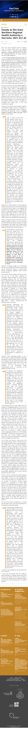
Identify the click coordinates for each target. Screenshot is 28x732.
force (14, 725)
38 (22, 335)
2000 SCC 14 (5, 427)
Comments (6, 27)
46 (22, 243)
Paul (11, 677)
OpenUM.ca (19, 725)
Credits (17, 685)
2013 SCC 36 (18, 242)
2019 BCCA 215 (16, 334)
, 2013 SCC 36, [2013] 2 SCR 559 (14, 62)
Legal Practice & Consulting (13, 680)
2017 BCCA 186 (18, 337)
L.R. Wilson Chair (13, 727)
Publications (18, 677)
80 (22, 338)
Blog (5, 24)
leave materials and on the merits (15, 57)
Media (22, 679)
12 (17, 344)
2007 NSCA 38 (10, 343)
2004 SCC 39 (9, 432)
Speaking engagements (13, 679)
